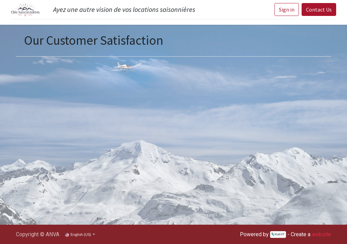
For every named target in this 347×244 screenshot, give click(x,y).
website (321, 234)
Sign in (286, 9)
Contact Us (319, 9)
